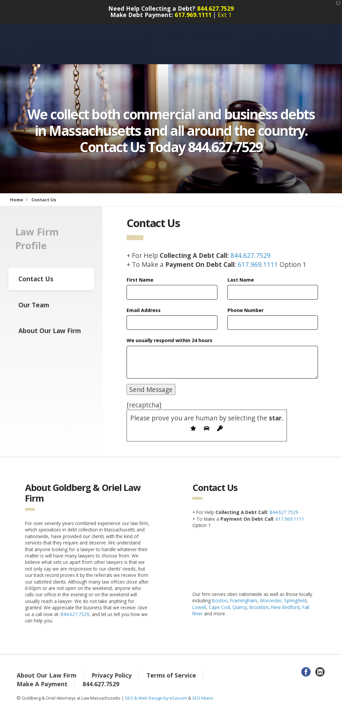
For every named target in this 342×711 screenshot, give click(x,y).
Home (16, 200)
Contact (317, 37)
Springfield (295, 600)
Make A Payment (42, 684)
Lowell (199, 607)
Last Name (240, 280)
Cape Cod (219, 607)
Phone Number (245, 310)
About (161, 37)
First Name (140, 280)
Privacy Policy (112, 675)
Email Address (144, 310)
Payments (284, 37)
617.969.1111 (193, 15)
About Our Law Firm (49, 330)
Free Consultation (237, 37)
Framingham (243, 600)
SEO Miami (202, 698)
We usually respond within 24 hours (169, 340)
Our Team (33, 304)
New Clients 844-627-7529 (195, 52)
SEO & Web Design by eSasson (156, 698)
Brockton (259, 607)
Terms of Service (171, 675)
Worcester (271, 600)
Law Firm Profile (37, 238)
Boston (219, 600)
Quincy (239, 607)
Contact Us (35, 278)
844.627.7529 (215, 8)
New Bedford (285, 607)
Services (192, 37)
